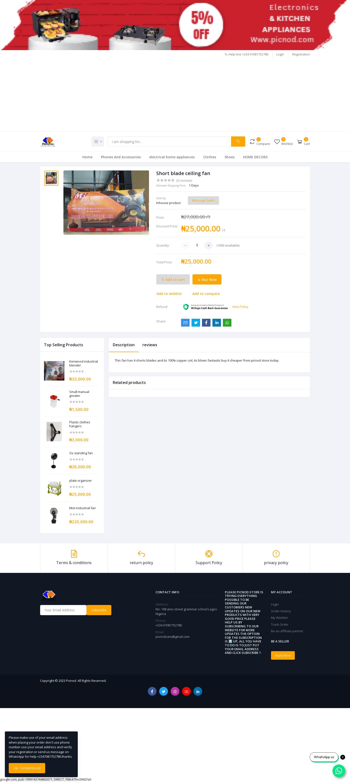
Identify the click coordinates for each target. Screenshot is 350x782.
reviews (149, 344)
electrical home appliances (172, 157)
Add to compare (206, 293)
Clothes (209, 157)
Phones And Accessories (121, 157)
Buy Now (207, 279)
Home (87, 157)
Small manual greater (79, 394)
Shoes (230, 157)
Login (280, 54)
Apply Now (283, 655)
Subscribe (98, 610)
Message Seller (203, 200)
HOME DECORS (255, 157)
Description (124, 344)
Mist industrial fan (82, 508)
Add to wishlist (169, 293)
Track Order (280, 624)
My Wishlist (279, 617)
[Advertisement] (175, 95)
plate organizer (80, 481)
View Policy (240, 306)
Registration (301, 54)
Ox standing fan (81, 453)
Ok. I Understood (27, 768)
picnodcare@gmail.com (173, 636)
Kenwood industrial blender (83, 363)
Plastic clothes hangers (79, 424)
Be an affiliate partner (287, 631)
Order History (281, 611)
